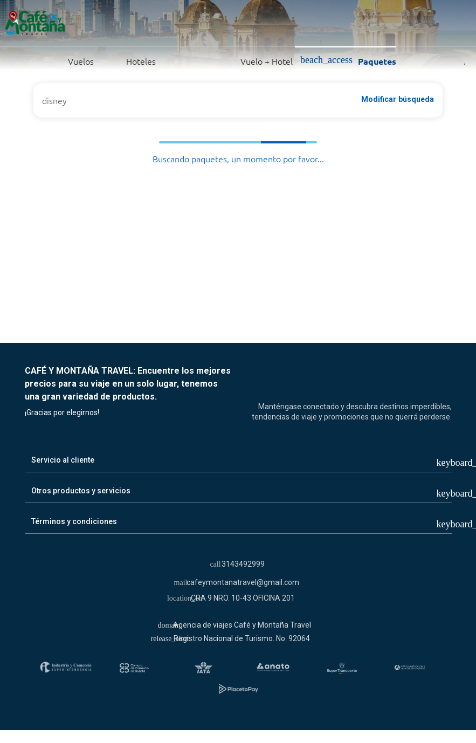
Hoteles (128, 60)
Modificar (397, 99)
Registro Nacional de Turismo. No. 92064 (242, 638)
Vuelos (55, 60)
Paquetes (348, 60)
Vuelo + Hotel (228, 60)
